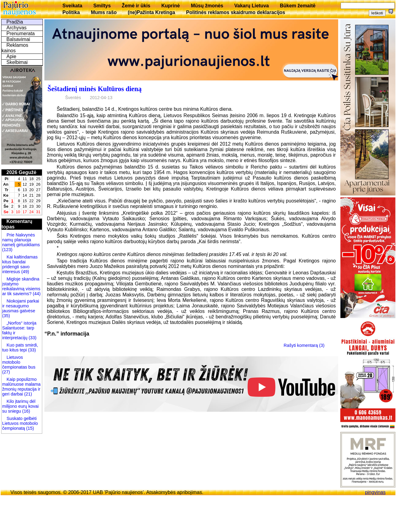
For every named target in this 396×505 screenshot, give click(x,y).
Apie (11, 56)
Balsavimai (18, 39)
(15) (29, 428)
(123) (7, 249)
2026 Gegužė (21, 172)
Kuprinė (170, 5)
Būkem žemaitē (298, 5)
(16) (25, 411)
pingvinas (375, 492)
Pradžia (14, 21)
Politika (71, 12)
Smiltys (102, 5)
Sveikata (72, 5)
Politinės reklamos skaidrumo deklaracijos (235, 12)
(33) (32, 337)
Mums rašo (104, 12)
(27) (6, 371)
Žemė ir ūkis (136, 5)
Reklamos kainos (15, 48)
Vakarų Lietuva (251, 5)
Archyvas (16, 27)
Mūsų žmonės (207, 5)
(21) (27, 394)
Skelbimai (17, 62)
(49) (24, 271)
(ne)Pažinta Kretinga (151, 12)
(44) (36, 293)
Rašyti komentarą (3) (304, 345)
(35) (6, 315)
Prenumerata (20, 33)
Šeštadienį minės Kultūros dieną (94, 89)
